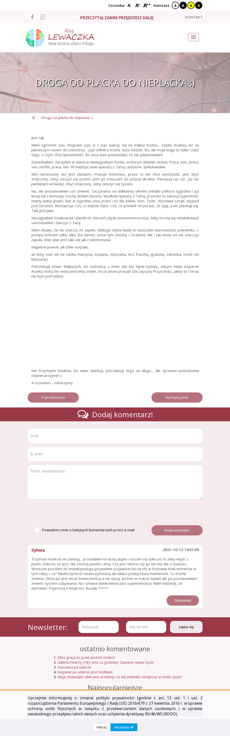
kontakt (194, 17)
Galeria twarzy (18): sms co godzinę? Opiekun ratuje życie (106, 662)
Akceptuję (124, 727)
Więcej (101, 727)
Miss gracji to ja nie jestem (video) (86, 657)
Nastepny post (176, 397)
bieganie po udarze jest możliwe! (85, 671)
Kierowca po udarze (74, 667)
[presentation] (65, 512)
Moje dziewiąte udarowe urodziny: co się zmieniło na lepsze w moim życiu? (120, 676)
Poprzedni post (53, 397)
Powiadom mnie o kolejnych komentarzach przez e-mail (84, 529)
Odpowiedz (182, 600)
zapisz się (186, 627)
